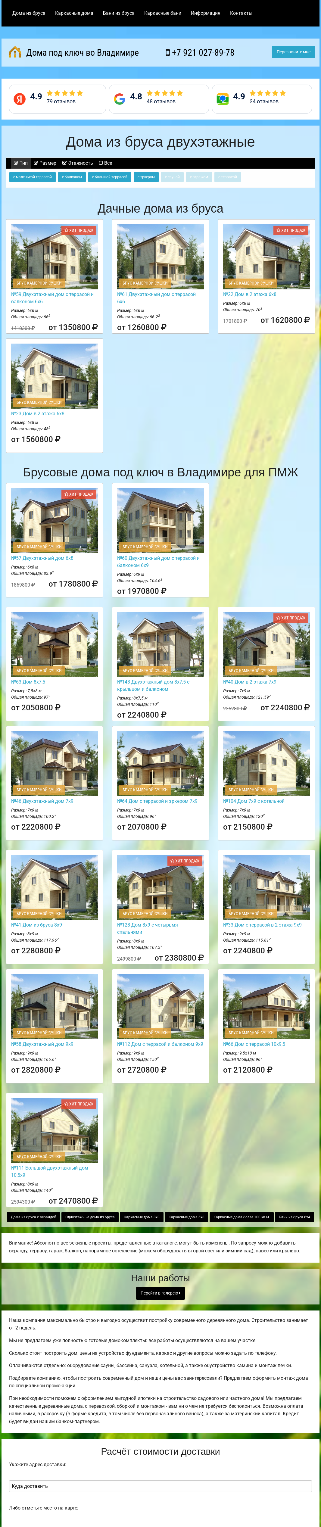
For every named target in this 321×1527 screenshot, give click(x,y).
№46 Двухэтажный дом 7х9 (42, 801)
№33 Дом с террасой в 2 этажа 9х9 (262, 925)
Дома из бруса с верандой (33, 1217)
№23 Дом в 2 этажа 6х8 (37, 413)
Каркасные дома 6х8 (186, 1217)
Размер (45, 163)
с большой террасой (109, 177)
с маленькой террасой (32, 177)
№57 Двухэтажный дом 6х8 (42, 558)
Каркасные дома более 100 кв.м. (241, 1217)
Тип (21, 163)
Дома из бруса (28, 13)
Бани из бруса (119, 13)
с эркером (146, 177)
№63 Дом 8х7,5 (28, 682)
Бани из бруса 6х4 (294, 1217)
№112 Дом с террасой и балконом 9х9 (160, 1044)
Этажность (77, 163)
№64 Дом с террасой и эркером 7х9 (157, 801)
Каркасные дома (74, 13)
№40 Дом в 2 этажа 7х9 (249, 682)
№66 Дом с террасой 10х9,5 (254, 1044)
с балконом (72, 177)
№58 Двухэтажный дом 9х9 (42, 1044)
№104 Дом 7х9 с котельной (254, 801)
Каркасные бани (162, 13)
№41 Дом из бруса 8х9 (36, 925)
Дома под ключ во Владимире (74, 52)
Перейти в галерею (160, 1293)
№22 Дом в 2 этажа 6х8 (249, 294)
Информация (205, 13)
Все (105, 163)
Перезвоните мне (293, 52)
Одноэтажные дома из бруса (90, 1217)
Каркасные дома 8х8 (142, 1217)
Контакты (241, 13)
